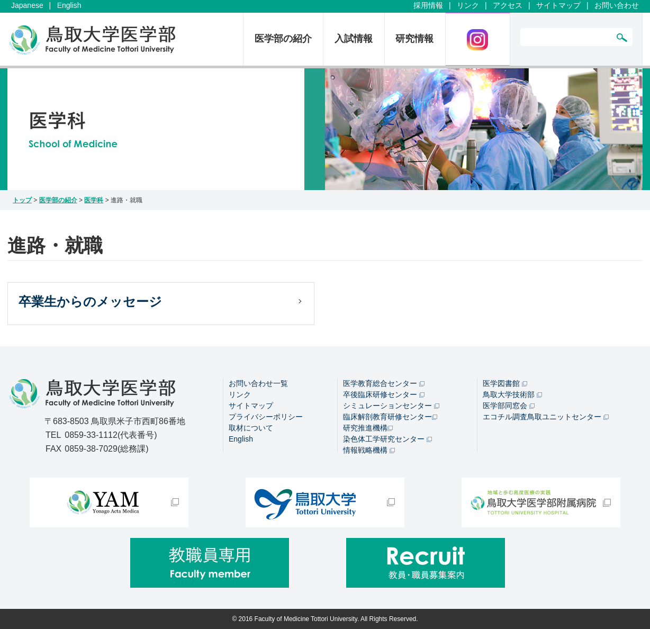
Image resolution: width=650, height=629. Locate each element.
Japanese (27, 5)
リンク (468, 5)
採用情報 (428, 5)
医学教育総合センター (384, 383)
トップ (22, 200)
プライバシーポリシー (266, 416)
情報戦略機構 (369, 450)
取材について (251, 428)
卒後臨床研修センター (384, 394)
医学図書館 (505, 383)
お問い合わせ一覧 (258, 383)
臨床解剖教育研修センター (390, 416)
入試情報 (354, 38)
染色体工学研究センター (387, 439)
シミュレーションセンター (391, 405)
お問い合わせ (616, 5)
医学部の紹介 (283, 38)
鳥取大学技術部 (512, 394)
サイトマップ (558, 5)
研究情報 (414, 38)
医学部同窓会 (509, 405)
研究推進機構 (368, 428)
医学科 (93, 200)
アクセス (507, 5)
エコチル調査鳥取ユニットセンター (546, 416)
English (69, 5)
